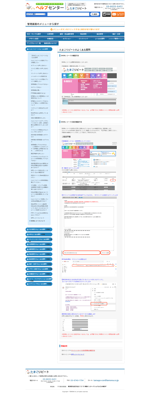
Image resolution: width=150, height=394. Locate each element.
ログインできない (36, 87)
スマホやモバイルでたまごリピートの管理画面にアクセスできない (39, 158)
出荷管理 (50, 34)
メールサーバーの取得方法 (39, 76)
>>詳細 (47, 229)
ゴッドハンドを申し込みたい (39, 73)
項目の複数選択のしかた (38, 118)
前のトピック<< (73, 354)
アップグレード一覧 (34, 43)
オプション (67, 38)
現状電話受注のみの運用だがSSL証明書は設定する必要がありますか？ (39, 165)
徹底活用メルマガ (50, 43)
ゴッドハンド (83, 38)
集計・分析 (116, 34)
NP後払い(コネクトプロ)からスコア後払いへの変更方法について (39, 103)
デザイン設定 (33, 38)
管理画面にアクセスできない (39, 84)
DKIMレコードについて (38, 221)
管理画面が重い (35, 90)
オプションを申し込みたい (39, 65)
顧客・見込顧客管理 (67, 34)
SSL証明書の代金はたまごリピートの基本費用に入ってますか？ (39, 194)
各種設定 (50, 38)
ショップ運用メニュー (116, 38)
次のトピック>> (78, 350)
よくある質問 (99, 38)
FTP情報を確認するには (38, 93)
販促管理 (100, 34)
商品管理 (83, 34)
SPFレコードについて (37, 218)
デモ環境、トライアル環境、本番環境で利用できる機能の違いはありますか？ (39, 187)
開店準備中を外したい (37, 153)
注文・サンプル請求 (34, 34)
